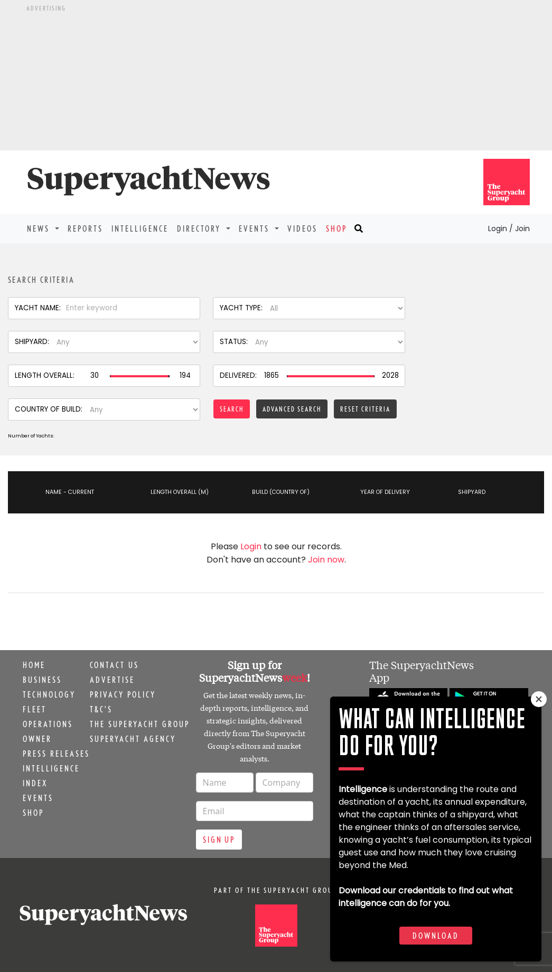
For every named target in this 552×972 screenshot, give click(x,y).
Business (42, 679)
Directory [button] (200, 228)
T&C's (101, 709)
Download (436, 935)
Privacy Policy (123, 694)
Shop (336, 228)
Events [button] (256, 228)
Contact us (114, 665)
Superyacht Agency (133, 739)
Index (35, 783)
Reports (85, 228)
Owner (37, 739)
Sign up (219, 839)
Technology (49, 694)
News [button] (40, 228)
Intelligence (140, 228)
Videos (302, 228)
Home (34, 665)
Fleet (34, 709)
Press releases (56, 753)
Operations (48, 724)
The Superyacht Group (140, 724)
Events (38, 798)
